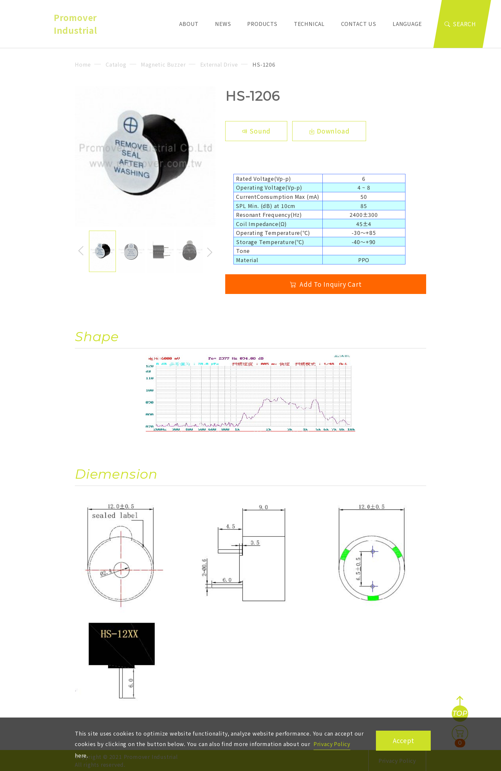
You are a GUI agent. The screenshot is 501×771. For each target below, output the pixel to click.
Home (83, 64)
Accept (403, 740)
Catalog (116, 64)
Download (329, 131)
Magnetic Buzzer (163, 64)
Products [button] (262, 24)
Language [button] (407, 24)
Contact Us (358, 24)
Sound (256, 131)
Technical (309, 24)
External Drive (219, 64)
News (223, 24)
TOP (459, 714)
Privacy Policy (332, 743)
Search (460, 24)
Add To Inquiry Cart (326, 284)
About (193, 23)
